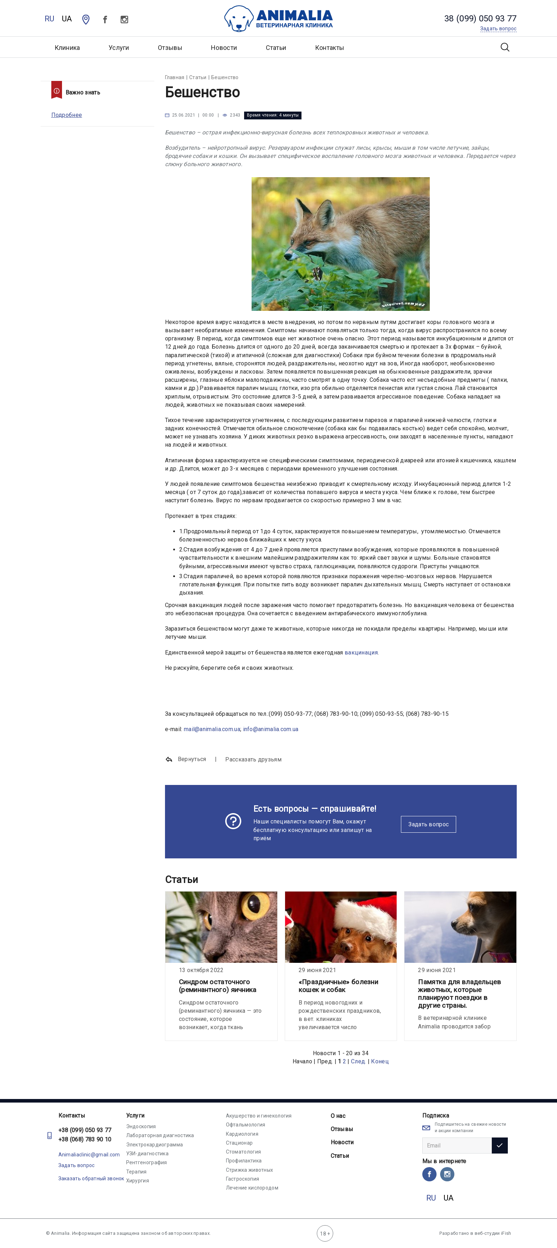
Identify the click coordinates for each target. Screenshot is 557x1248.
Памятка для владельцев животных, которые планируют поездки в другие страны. (459, 994)
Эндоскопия (141, 1126)
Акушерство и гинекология (259, 1116)
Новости (224, 47)
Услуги (135, 1115)
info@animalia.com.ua (271, 729)
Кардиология (242, 1134)
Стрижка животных (249, 1170)
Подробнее (66, 115)
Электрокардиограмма (154, 1144)
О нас (338, 1116)
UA (67, 18)
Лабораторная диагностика (160, 1135)
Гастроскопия (242, 1179)
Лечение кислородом (252, 1188)
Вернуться (185, 759)
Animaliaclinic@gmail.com (89, 1154)
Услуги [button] (119, 47)
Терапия (136, 1172)
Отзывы (170, 47)
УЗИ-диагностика (147, 1153)
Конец (380, 1061)
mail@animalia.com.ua (212, 729)
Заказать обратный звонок (91, 1178)
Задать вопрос (428, 824)
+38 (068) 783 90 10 (85, 1139)
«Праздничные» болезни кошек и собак (338, 986)
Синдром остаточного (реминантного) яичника (218, 986)
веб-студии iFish (493, 1233)
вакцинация (361, 652)
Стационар (239, 1143)
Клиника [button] (67, 47)
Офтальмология (245, 1125)
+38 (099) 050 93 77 (85, 1130)
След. (358, 1061)
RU (50, 18)
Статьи (276, 47)
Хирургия (137, 1180)
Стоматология (243, 1152)
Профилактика (244, 1161)
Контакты (329, 47)
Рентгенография (146, 1162)
